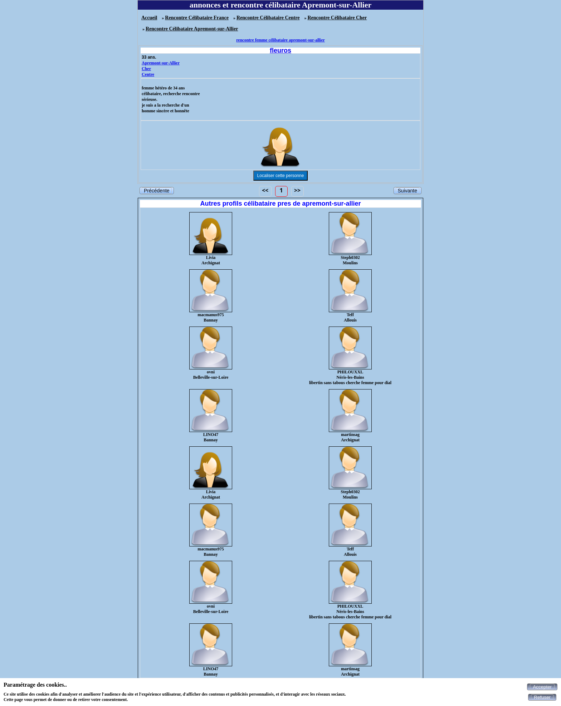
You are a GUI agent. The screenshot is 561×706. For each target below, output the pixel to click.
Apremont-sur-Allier (161, 62)
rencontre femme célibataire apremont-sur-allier (280, 40)
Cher (146, 68)
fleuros (280, 50)
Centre (148, 74)
